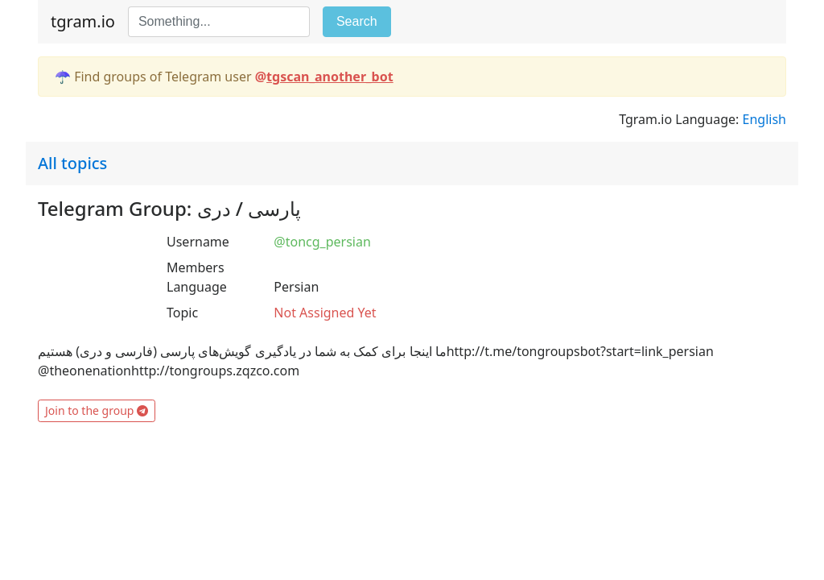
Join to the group (96, 410)
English (764, 119)
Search (356, 21)
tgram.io (83, 21)
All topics (72, 163)
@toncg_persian (322, 242)
